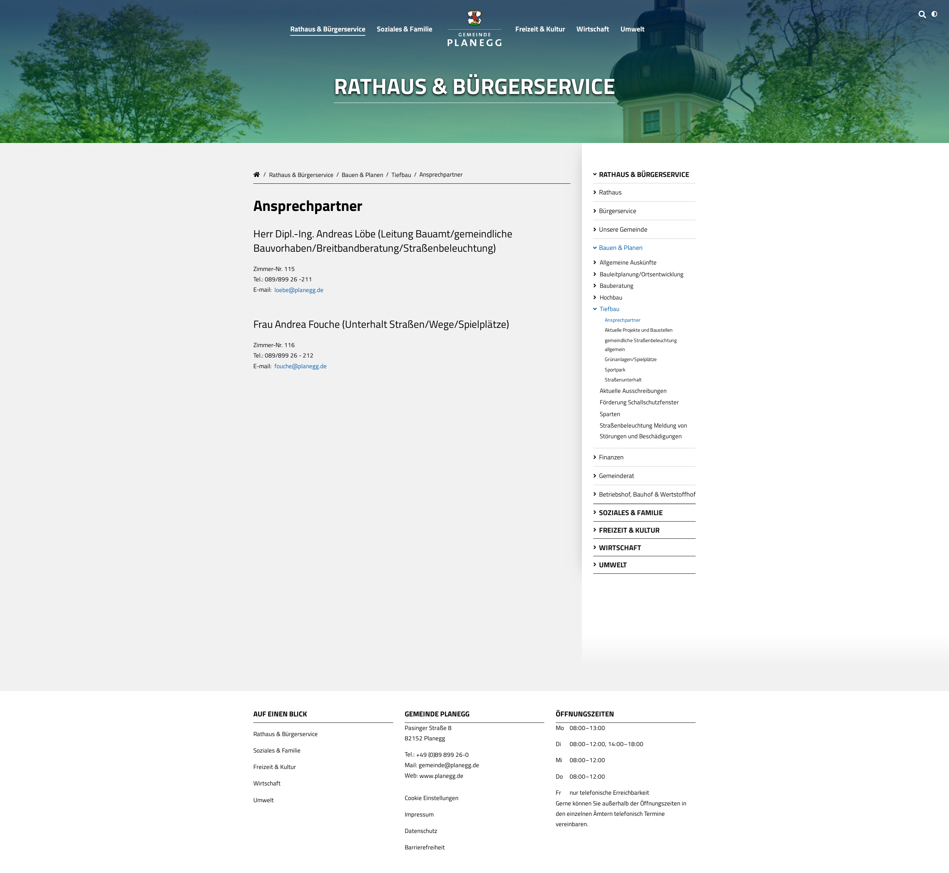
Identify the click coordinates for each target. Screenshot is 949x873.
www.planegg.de (441, 775)
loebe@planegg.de (298, 289)
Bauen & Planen (362, 174)
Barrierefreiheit (425, 847)
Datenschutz (421, 830)
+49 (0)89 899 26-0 (442, 754)
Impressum (419, 814)
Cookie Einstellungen (431, 797)
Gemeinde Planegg (257, 173)
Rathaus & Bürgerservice (301, 174)
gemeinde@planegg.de (449, 765)
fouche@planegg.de (300, 366)
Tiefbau (401, 174)
